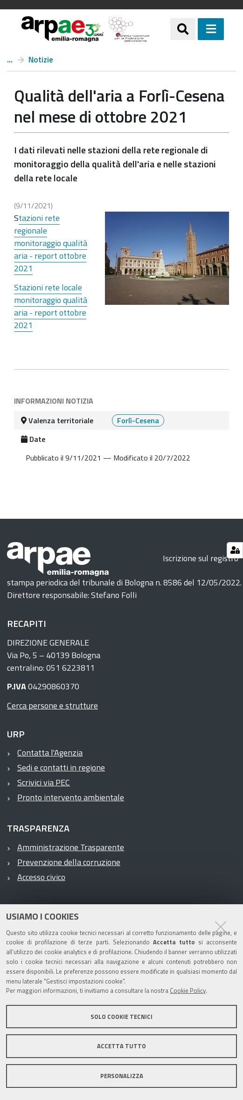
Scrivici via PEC (43, 782)
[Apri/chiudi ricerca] (182, 29)
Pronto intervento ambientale (70, 797)
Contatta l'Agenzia (50, 752)
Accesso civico (41, 877)
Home (10, 60)
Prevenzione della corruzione (68, 862)
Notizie (40, 60)
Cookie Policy (188, 990)
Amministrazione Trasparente (70, 847)
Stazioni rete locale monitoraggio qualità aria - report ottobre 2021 (50, 306)
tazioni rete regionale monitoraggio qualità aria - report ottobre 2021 (50, 243)
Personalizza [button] (121, 1075)
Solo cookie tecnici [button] (121, 1016)
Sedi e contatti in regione (61, 767)
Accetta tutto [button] (121, 1046)
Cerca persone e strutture (52, 705)
